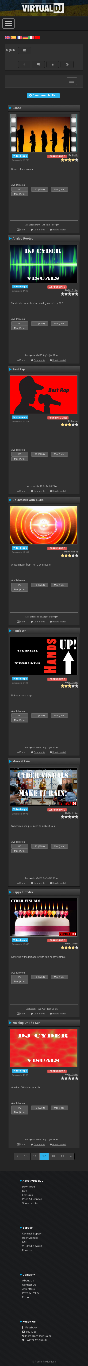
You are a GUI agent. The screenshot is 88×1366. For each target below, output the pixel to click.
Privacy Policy (30, 1293)
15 (25, 1156)
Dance (16, 108)
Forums (27, 1250)
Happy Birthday (22, 892)
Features (27, 1195)
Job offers (28, 1289)
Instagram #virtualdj (36, 1336)
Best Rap (18, 369)
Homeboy (72, 551)
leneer (74, 421)
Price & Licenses (32, 1199)
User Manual (30, 1237)
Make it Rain (21, 761)
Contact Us (29, 1284)
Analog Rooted (22, 238)
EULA (25, 1297)
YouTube (29, 1331)
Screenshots (30, 1203)
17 (44, 1156)
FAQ (24, 1242)
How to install (59, 229)
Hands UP (19, 631)
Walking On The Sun (26, 1022)
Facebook (29, 1327)
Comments (39, 229)
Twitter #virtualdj (34, 1340)
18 (53, 1156)
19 (62, 1156)
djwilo (75, 155)
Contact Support (32, 1233)
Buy (24, 1190)
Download (28, 1186)
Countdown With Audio (28, 500)
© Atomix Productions (44, 1361)
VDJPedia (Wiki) (32, 1246)
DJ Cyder (73, 290)
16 (35, 1156)
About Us (28, 1280)
